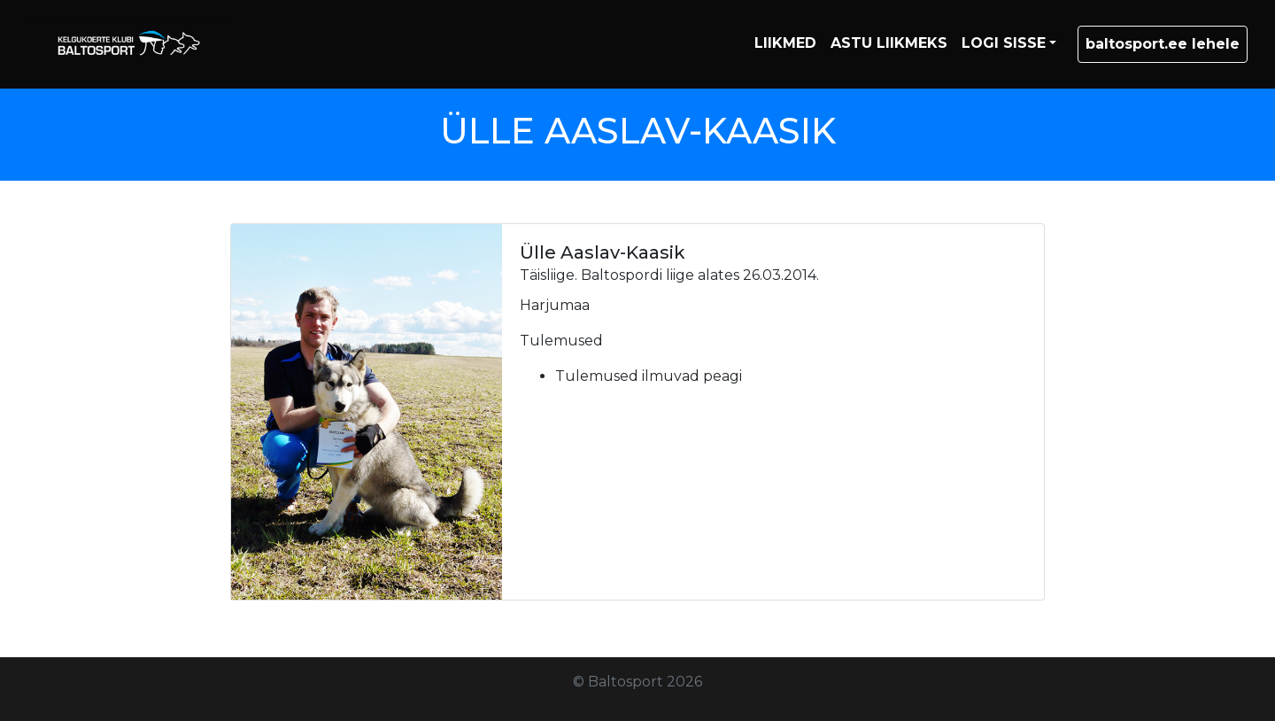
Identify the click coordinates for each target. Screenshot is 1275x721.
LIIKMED (785, 43)
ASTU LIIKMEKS (889, 43)
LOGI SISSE (1004, 43)
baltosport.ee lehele (1163, 43)
